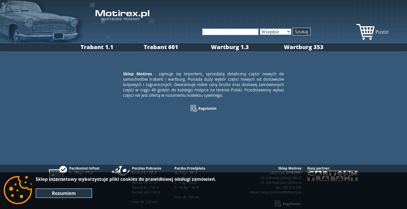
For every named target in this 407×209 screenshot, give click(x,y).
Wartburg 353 (303, 47)
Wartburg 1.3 (230, 47)
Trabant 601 (161, 47)
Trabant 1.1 (97, 47)
